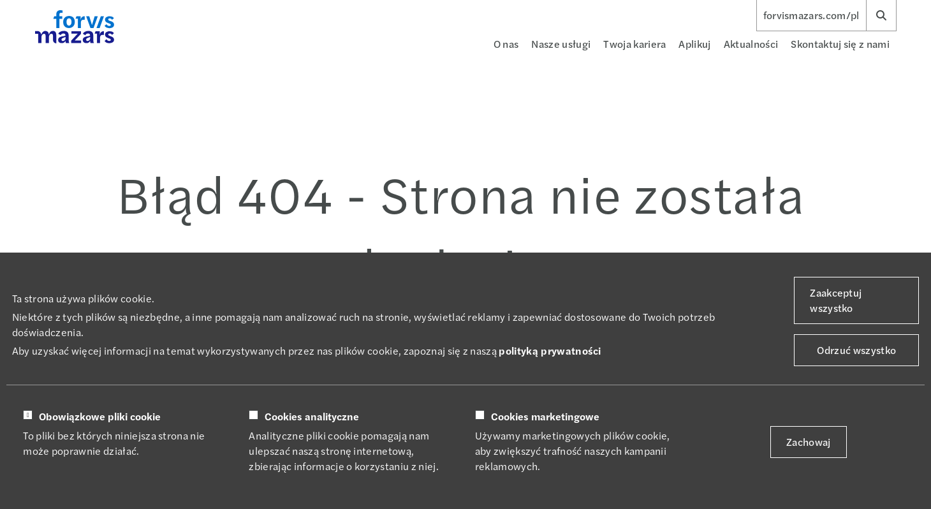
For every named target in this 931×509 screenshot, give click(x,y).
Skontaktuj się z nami (840, 43)
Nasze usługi (560, 43)
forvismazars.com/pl (811, 15)
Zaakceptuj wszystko (835, 300)
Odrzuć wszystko (856, 350)
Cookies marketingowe (545, 416)
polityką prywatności (550, 350)
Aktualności (751, 43)
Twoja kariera (634, 43)
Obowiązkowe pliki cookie (100, 416)
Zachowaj (808, 441)
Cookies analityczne (312, 416)
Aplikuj (694, 43)
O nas (506, 43)
